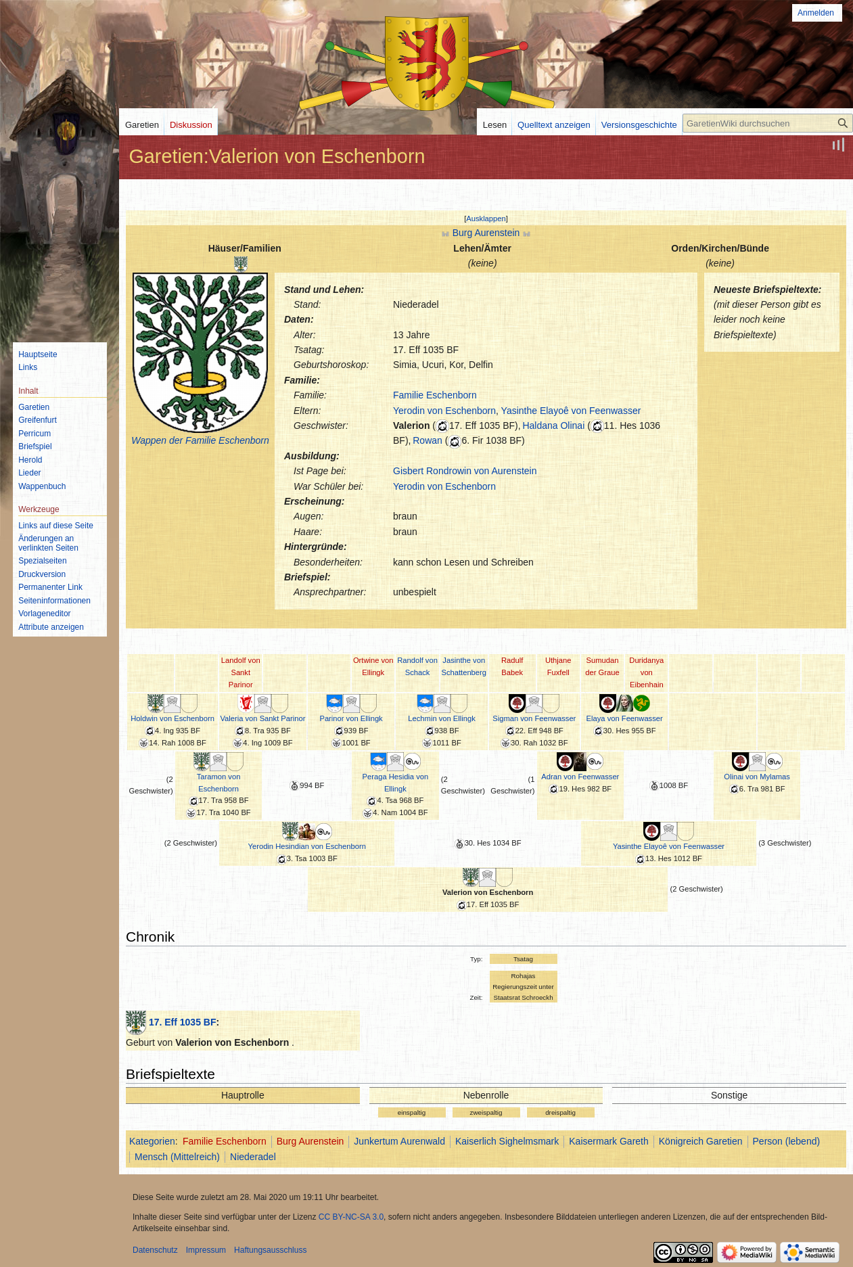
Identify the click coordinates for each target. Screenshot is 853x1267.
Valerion (411, 425)
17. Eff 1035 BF (182, 1022)
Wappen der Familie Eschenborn (200, 440)
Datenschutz (155, 1250)
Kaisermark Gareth (608, 1141)
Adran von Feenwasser (580, 777)
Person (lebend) (787, 1141)
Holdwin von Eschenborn (172, 718)
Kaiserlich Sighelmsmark (507, 1141)
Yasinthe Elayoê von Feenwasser (571, 410)
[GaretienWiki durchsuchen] (768, 123)
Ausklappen (485, 218)
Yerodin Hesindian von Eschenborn (307, 846)
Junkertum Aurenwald (399, 1141)
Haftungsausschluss (270, 1250)
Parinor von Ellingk (350, 718)
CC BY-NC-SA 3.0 (351, 1217)
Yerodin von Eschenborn (444, 410)
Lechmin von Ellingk (442, 718)
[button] (486, 218)
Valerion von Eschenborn (487, 892)
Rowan (427, 440)
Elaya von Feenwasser (624, 718)
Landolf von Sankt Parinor (240, 672)
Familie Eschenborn (435, 395)
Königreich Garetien (701, 1141)
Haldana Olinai (553, 425)
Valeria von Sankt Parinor (262, 718)
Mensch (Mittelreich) (177, 1156)
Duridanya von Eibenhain (646, 672)
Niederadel (253, 1156)
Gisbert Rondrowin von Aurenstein (464, 470)
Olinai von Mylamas (757, 777)
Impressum (206, 1250)
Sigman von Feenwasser (534, 718)
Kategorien (152, 1141)
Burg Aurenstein (486, 232)
